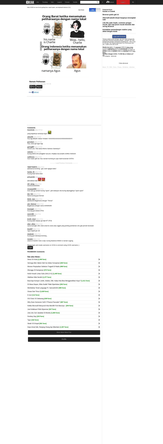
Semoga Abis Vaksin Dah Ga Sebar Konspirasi (47, 263)
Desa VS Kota (37, 259)
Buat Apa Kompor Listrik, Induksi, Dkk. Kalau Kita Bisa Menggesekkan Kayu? (59, 281)
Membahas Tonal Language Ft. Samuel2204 (47, 288)
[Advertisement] (43, 111)
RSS (111, 67)
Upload (112, 2)
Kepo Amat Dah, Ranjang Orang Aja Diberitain (48, 327)
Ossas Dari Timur (38, 291)
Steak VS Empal (37, 323)
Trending (44, 2)
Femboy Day (36, 316)
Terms (115, 67)
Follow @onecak (123, 63)
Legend (59, 2)
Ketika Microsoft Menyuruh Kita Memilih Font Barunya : (50, 306)
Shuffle (75, 2)
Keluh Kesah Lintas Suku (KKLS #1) (45, 274)
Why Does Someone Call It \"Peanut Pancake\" (48, 302)
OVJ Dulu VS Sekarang (39, 298)
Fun (33, 87)
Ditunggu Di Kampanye (39, 270)
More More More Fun (64, 332)
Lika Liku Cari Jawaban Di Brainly (44, 313)
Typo (33, 320)
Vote (52, 2)
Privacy (120, 67)
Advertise (131, 67)
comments (35, 89)
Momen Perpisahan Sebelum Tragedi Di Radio (47, 266)
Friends (67, 2)
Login (30, 247)
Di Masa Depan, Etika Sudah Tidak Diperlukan (47, 284)
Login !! (123, 2)
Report (39, 87)
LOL (38, 2)
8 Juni (33, 295)
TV (107, 67)
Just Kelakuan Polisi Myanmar (42, 309)
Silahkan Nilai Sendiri (39, 277)
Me (133, 2)
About (104, 67)
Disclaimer (126, 67)
